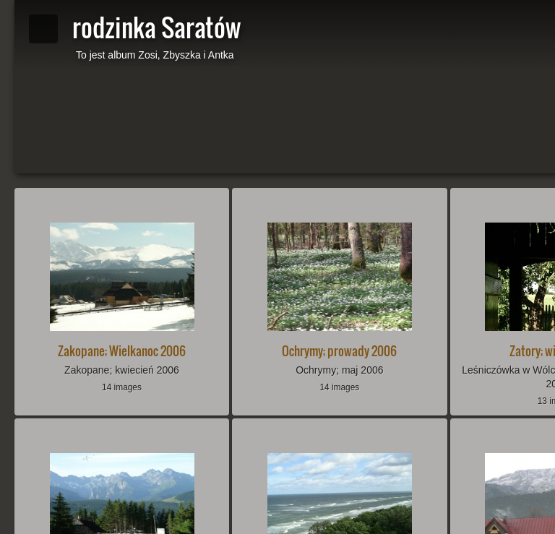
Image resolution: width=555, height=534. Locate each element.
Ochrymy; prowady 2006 (339, 351)
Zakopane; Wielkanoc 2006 (122, 351)
